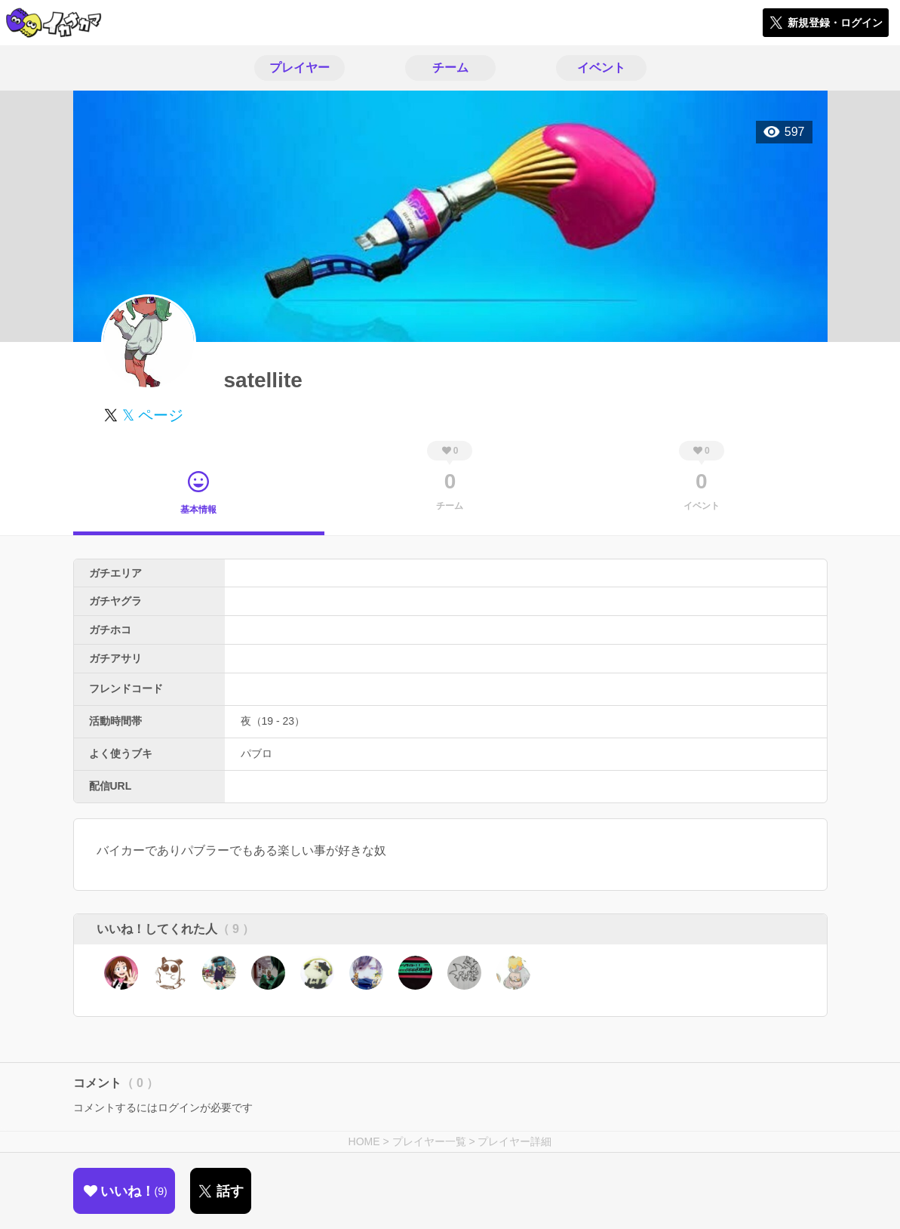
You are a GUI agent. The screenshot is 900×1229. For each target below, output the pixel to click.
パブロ (256, 753)
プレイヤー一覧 (429, 1141)
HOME (364, 1141)
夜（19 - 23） (273, 721)
